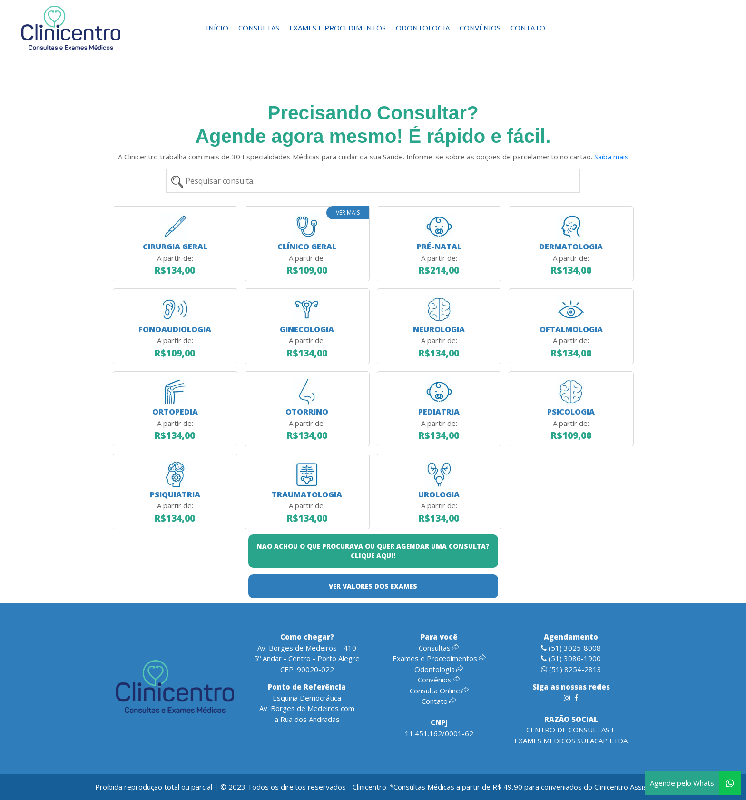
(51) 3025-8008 (571, 647)
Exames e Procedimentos (337, 27)
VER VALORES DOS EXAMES (373, 586)
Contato (527, 27)
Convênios (480, 27)
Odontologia (423, 27)
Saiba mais (611, 156)
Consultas (258, 27)
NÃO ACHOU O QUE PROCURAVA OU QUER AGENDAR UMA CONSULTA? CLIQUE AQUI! (373, 551)
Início (217, 27)
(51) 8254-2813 (571, 669)
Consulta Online (439, 690)
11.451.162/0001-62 (439, 733)
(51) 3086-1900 (571, 658)
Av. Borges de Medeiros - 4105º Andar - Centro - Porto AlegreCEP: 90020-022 (307, 658)
